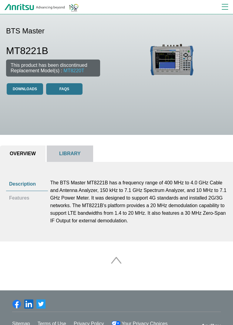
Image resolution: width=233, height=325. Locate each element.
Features (19, 197)
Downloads (25, 89)
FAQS (64, 89)
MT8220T (73, 70)
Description (22, 183)
